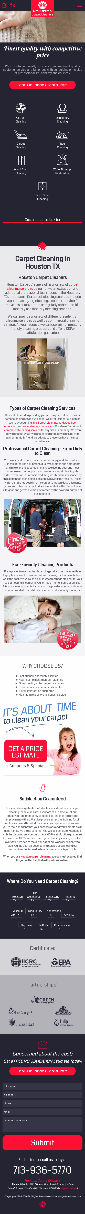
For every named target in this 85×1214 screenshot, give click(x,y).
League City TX (35, 913)
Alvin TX (69, 915)
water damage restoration (38, 426)
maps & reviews (68, 1188)
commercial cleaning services (22, 430)
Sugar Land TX (52, 898)
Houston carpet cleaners (35, 857)
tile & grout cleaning (45, 423)
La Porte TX (44, 927)
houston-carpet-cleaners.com (65, 1196)
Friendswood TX (53, 913)
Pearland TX (70, 898)
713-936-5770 (42, 1170)
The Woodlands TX (33, 896)
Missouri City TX (17, 913)
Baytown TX (26, 927)
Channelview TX (62, 927)
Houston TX (17, 898)
